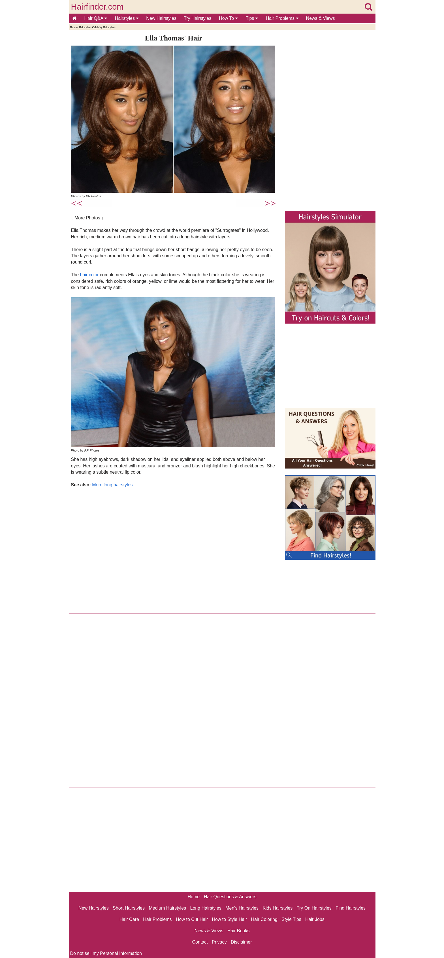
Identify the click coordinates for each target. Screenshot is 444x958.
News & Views (320, 18)
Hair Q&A (95, 18)
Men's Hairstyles (242, 908)
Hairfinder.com (97, 6)
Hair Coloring (264, 919)
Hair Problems (282, 18)
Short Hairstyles (129, 908)
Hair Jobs (315, 919)
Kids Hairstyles (278, 908)
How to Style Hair (229, 919)
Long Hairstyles (205, 908)
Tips (252, 18)
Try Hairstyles (197, 18)
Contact (200, 942)
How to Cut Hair (192, 919)
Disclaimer (241, 942)
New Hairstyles (161, 18)
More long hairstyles (112, 484)
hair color (89, 274)
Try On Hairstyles (314, 908)
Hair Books (238, 930)
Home (73, 27)
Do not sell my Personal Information (106, 953)
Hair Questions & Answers (230, 896)
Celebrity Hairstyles (103, 27)
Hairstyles (127, 18)
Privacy (219, 942)
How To (228, 18)
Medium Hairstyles (167, 908)
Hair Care (129, 919)
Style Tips (291, 919)
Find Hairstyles (351, 908)
